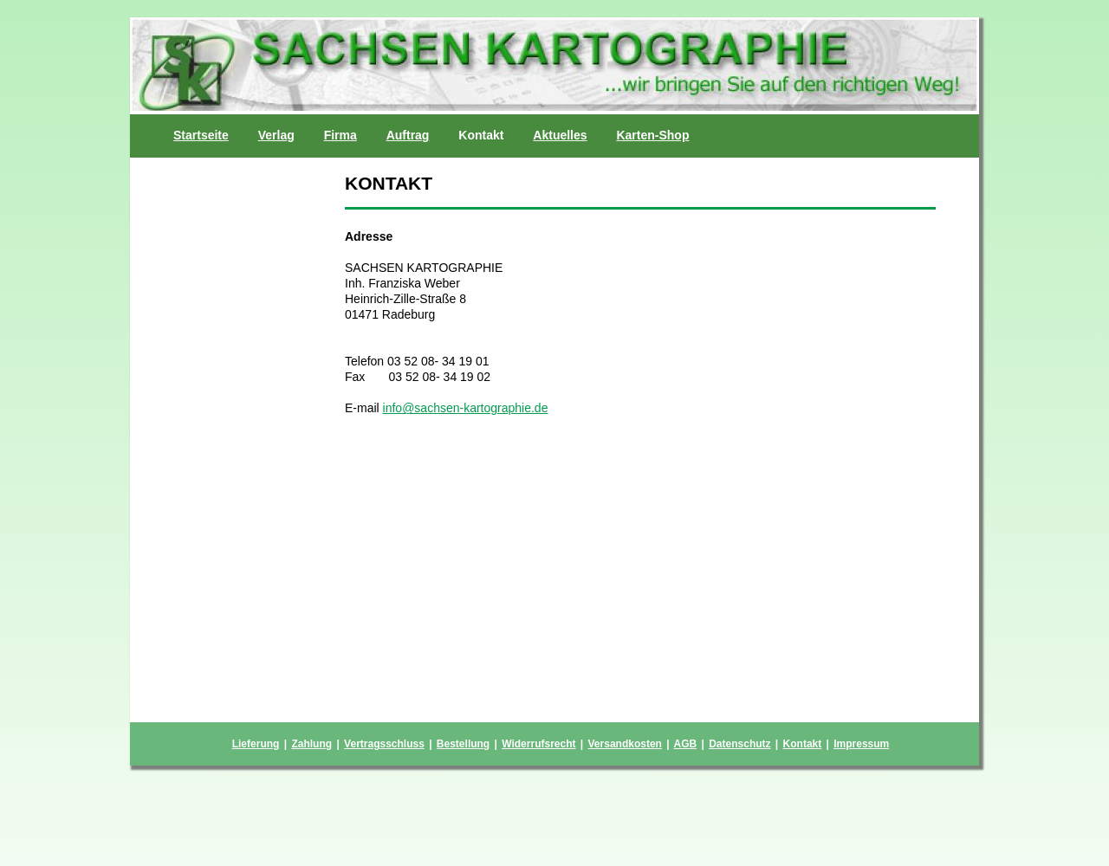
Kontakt (802, 744)
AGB (685, 744)
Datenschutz (739, 744)
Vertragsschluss (384, 744)
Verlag (276, 135)
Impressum (861, 744)
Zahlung (311, 744)
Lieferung (256, 744)
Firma (340, 135)
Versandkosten (625, 744)
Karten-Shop (652, 135)
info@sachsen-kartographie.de (465, 408)
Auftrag (408, 135)
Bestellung (463, 744)
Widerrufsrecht (538, 744)
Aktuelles (560, 135)
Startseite (201, 135)
